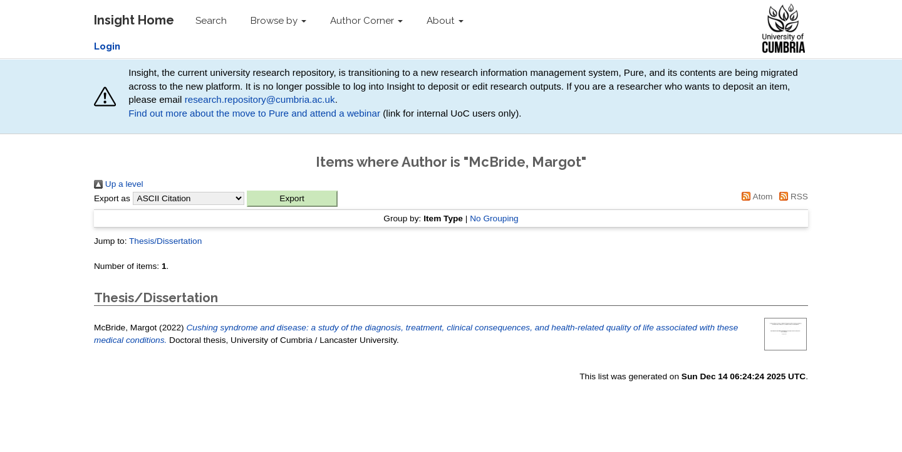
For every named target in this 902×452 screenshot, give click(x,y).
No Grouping (494, 218)
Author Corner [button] (366, 20)
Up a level (118, 184)
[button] (292, 199)
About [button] (445, 20)
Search (211, 20)
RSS (791, 196)
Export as (112, 198)
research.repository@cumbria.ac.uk (260, 99)
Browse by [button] (278, 20)
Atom (755, 196)
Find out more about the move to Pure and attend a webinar (254, 113)
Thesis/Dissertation (165, 241)
